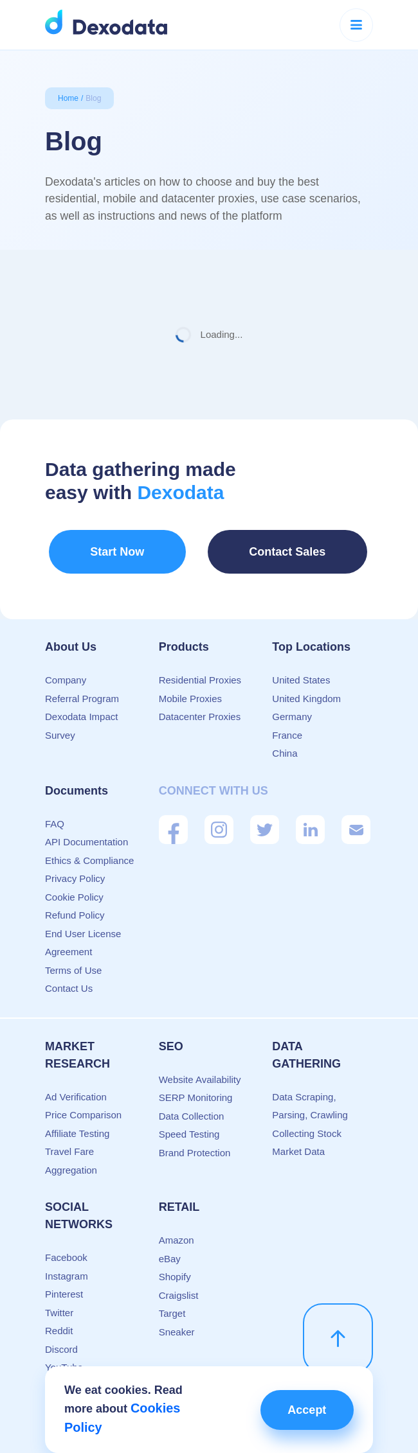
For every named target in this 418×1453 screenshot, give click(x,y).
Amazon (176, 1229)
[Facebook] (173, 818)
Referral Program (82, 687)
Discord (61, 1338)
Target (172, 1302)
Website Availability (200, 1068)
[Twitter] (264, 818)
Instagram (66, 1265)
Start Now (105, 549)
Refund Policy (75, 904)
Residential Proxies (200, 669)
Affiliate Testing (77, 1122)
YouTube (64, 1356)
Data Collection (191, 1105)
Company (65, 669)
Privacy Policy (75, 867)
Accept (301, 1411)
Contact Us (69, 977)
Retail (179, 1196)
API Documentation (86, 830)
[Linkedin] (310, 818)
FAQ (54, 812)
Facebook (66, 1246)
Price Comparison (83, 1103)
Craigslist (179, 1284)
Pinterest (64, 1283)
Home (68, 98)
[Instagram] (218, 818)
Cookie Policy (74, 886)
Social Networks (79, 1205)
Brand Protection (195, 1141)
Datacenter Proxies (200, 705)
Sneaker (177, 1321)
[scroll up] (338, 1327)
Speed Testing (189, 1123)
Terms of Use (73, 959)
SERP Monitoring (196, 1086)
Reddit (59, 1319)
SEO (171, 1035)
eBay (170, 1247)
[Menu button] (356, 25)
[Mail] (355, 818)
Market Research (77, 1044)
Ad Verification (76, 1085)
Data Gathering (306, 1044)
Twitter (59, 1301)
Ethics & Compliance (89, 849)
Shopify (175, 1265)
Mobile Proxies (190, 687)
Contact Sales (264, 549)
